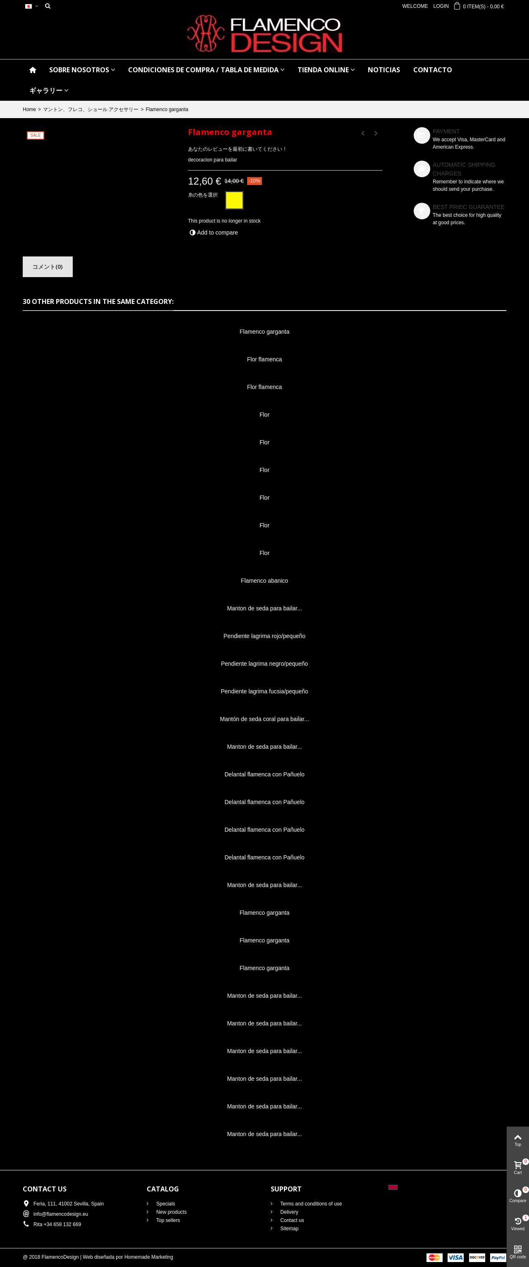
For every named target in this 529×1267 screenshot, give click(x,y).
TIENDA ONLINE (323, 69)
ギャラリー (45, 90)
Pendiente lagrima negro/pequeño (264, 663)
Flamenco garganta (265, 331)
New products (171, 1212)
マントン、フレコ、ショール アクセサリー (90, 109)
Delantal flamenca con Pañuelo (264, 774)
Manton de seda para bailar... (264, 608)
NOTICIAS (384, 69)
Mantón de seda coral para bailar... (264, 719)
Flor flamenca (264, 359)
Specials (165, 1204)
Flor (264, 414)
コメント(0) (47, 266)
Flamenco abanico (264, 580)
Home (29, 109)
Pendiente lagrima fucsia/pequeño (264, 691)
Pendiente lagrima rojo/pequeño (264, 636)
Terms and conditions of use (310, 1204)
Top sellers (167, 1220)
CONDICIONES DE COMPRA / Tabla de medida (203, 69)
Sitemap (288, 1228)
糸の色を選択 (203, 195)
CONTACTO (432, 69)
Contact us (291, 1220)
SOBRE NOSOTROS (79, 69)
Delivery (288, 1212)
